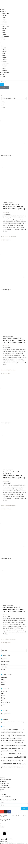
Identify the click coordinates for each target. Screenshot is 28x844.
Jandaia (3, 697)
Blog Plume (3, 658)
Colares (3, 684)
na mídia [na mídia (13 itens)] (12, 754)
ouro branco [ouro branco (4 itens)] (8, 757)
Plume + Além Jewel (5, 702)
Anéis (2, 679)
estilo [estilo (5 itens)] (24, 745)
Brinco (4, 15)
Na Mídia (3, 669)
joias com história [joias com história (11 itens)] (20, 751)
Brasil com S (4, 691)
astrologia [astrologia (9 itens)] (15, 730)
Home (2, 9)
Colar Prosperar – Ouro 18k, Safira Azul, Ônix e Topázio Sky (14, 208)
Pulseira (5, 21)
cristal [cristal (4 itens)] (9, 740)
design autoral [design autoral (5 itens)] (13, 740)
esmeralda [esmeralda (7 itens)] (20, 745)
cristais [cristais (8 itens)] (16, 738)
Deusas (3, 695)
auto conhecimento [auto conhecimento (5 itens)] (22, 729)
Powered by (6, 839)
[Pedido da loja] (14, 98)
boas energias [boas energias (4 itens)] (19, 735)
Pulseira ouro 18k (17, 338)
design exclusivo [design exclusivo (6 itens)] (21, 740)
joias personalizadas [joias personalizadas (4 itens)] (5, 754)
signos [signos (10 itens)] (11, 767)
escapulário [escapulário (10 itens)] (13, 745)
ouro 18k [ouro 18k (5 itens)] (3, 757)
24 (3, 105)
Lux (2, 700)
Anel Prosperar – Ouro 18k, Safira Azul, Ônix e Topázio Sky (14, 477)
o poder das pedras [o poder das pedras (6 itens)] (20, 754)
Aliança (5, 23)
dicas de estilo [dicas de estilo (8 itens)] (5, 743)
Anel (4, 17)
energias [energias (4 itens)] (7, 745)
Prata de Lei (4, 24)
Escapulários (4, 677)
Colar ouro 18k (10, 204)
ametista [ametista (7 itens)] (9, 730)
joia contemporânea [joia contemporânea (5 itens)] (16, 748)
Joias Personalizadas (6, 713)
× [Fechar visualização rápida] (0, 823)
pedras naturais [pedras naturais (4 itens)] (15, 760)
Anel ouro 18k (9, 471)
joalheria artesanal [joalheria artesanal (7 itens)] (6, 748)
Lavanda (3, 698)
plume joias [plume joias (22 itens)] (15, 763)
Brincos (3, 682)
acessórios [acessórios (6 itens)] (4, 729)
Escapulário (6, 13)
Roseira (3, 704)
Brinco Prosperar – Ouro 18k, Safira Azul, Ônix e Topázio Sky (14, 610)
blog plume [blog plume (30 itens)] (11, 735)
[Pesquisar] (2, 84)
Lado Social (3, 667)
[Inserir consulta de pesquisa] (14, 650)
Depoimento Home (5, 661)
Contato (3, 40)
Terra (2, 705)
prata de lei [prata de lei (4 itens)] (7, 767)
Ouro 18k (3, 11)
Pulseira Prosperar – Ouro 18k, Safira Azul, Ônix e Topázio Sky (14, 341)
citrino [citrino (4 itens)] (12, 738)
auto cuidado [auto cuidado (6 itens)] (11, 732)
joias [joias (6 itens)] (13, 751)
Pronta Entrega (5, 36)
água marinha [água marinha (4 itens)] (21, 767)
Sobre (2, 38)
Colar (4, 19)
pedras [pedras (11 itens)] (17, 757)
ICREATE (8, 820)
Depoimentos (4, 664)
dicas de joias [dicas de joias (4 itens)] (12, 743)
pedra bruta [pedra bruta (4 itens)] (12, 757)
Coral (2, 693)
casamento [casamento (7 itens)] (8, 738)
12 (3, 104)
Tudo (4, 107)
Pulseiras (3, 681)
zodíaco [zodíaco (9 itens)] (16, 767)
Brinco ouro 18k (11, 607)
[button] (14, 43)
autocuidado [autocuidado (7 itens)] (4, 732)
